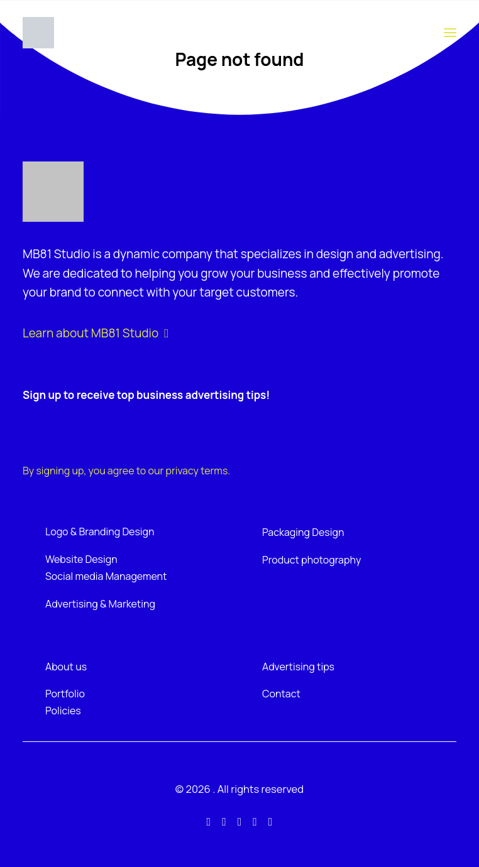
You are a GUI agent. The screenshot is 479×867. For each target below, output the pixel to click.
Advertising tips (298, 666)
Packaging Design (303, 532)
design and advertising (378, 254)
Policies (63, 710)
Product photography (311, 560)
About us (66, 666)
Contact (281, 694)
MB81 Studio (56, 254)
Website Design (81, 559)
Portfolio (65, 694)
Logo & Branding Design (100, 531)
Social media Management (106, 576)
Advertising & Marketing (100, 604)
